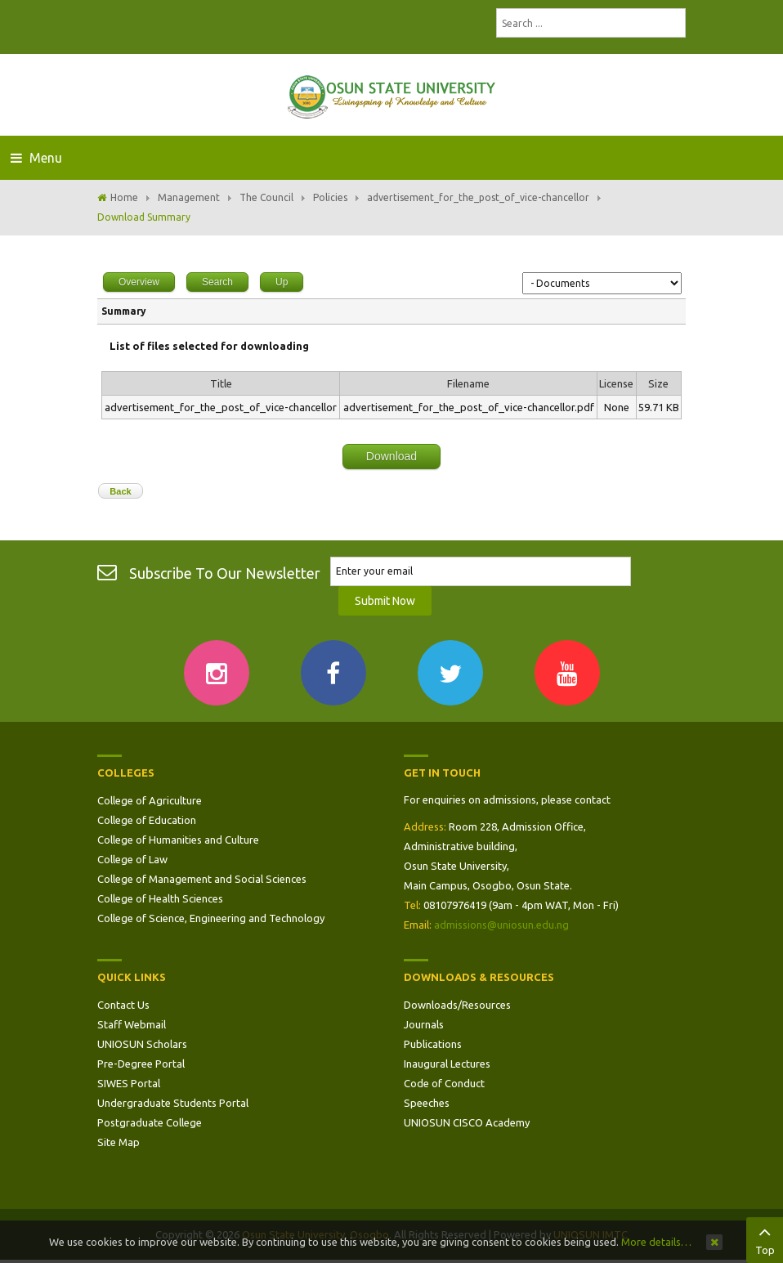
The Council (266, 197)
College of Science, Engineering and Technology (210, 918)
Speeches (427, 1102)
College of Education (146, 820)
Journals (424, 1024)
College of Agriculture (149, 800)
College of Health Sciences (160, 898)
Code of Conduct (444, 1083)
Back (120, 491)
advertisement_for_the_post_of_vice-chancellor (478, 197)
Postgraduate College (149, 1122)
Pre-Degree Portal (141, 1063)
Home (124, 197)
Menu (36, 157)
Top (764, 1238)
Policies (330, 197)
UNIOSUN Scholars (142, 1044)
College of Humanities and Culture (178, 839)
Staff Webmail (131, 1024)
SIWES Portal (128, 1083)
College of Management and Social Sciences (201, 879)
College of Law (132, 859)
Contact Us (123, 1004)
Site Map (118, 1142)
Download (391, 456)
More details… (656, 1241)
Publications (433, 1044)
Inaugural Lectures (447, 1063)
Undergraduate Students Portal (172, 1102)
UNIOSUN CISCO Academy (467, 1122)
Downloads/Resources (457, 1004)
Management (189, 197)
